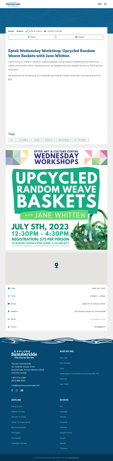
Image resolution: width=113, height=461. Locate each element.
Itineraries (16, 438)
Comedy (63, 411)
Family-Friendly (53, 31)
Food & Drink (66, 433)
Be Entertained (18, 427)
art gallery (23, 140)
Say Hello (64, 384)
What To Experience (20, 422)
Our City (63, 358)
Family (63, 417)
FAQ (62, 368)
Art (61, 406)
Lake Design (73, 458)
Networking (63, 140)
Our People (65, 363)
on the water (80, 140)
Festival (63, 422)
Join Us (63, 379)
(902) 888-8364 (18, 380)
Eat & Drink (16, 406)
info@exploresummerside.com (25, 385)
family (36, 140)
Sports (63, 443)
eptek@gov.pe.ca (97, 319)
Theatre (63, 448)
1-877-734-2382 (18, 378)
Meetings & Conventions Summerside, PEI (79, 373)
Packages (15, 433)
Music (62, 438)
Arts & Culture (34, 31)
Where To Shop (18, 417)
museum (48, 140)
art (11, 140)
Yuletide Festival (19, 443)
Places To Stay (18, 411)
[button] (57, 265)
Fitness (63, 427)
